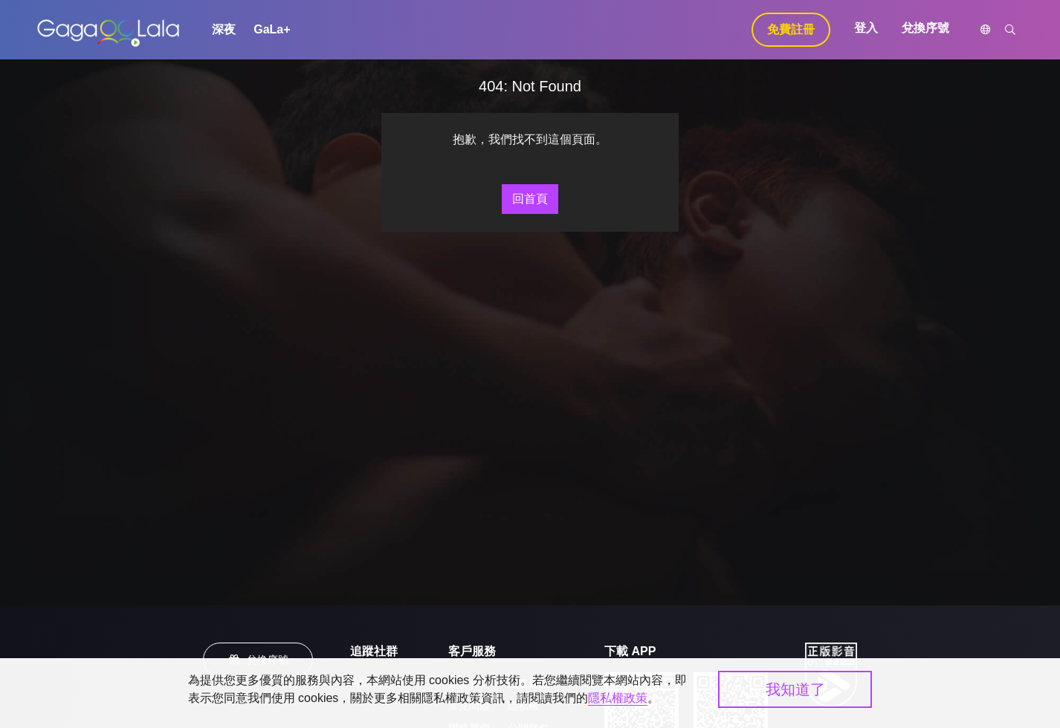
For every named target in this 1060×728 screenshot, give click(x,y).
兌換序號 (925, 28)
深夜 (224, 29)
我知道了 (795, 689)
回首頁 (530, 198)
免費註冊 (791, 29)
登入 (866, 28)
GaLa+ (271, 29)
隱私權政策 (617, 698)
